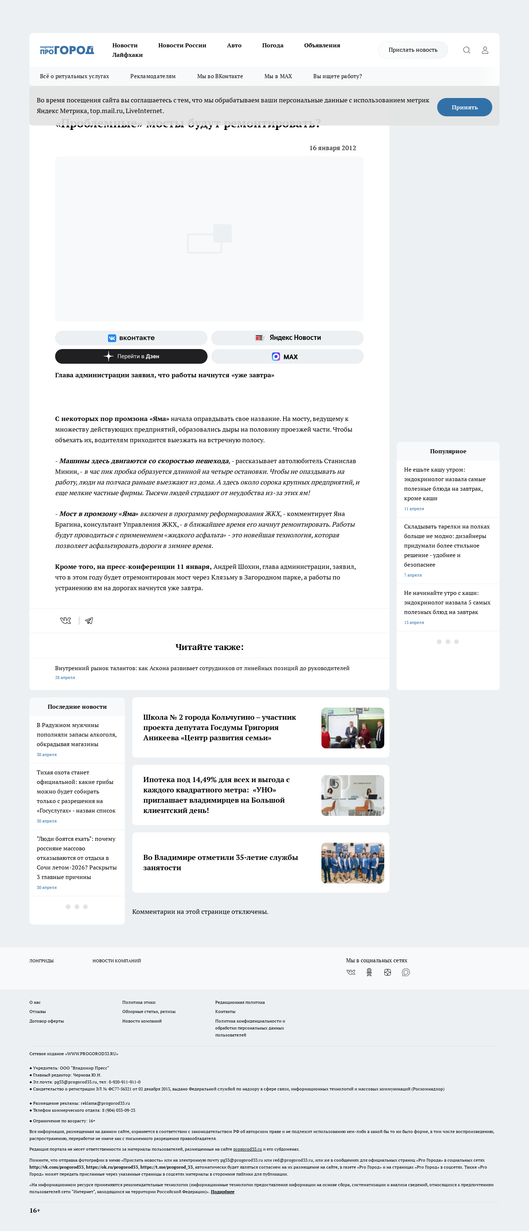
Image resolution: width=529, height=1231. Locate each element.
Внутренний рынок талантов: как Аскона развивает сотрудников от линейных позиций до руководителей (209, 673)
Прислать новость (413, 49)
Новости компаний (142, 1021)
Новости (125, 45)
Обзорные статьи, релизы (149, 1011)
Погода (273, 45)
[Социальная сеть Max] (287, 356)
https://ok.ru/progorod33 (112, 1167)
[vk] (66, 621)
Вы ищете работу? (337, 76)
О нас (35, 1002)
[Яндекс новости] (287, 338)
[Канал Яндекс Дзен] (131, 356)
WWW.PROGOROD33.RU (91, 1053)
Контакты (225, 1011)
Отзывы (37, 1011)
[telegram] (91, 621)
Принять (465, 107)
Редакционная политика (240, 1002)
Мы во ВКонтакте (220, 76)
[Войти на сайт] (485, 50)
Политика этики (138, 1002)
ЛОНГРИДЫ (41, 960)
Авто (234, 45)
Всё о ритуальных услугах (74, 76)
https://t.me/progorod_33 (166, 1167)
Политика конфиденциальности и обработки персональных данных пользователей (250, 1028)
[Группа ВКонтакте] (131, 338)
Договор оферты (46, 1021)
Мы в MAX (278, 76)
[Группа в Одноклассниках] (369, 972)
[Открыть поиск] (466, 50)
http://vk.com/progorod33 (56, 1167)
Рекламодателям (153, 76)
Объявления (322, 45)
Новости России (182, 45)
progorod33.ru (247, 1149)
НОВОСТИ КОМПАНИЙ (117, 960)
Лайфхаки (127, 54)
